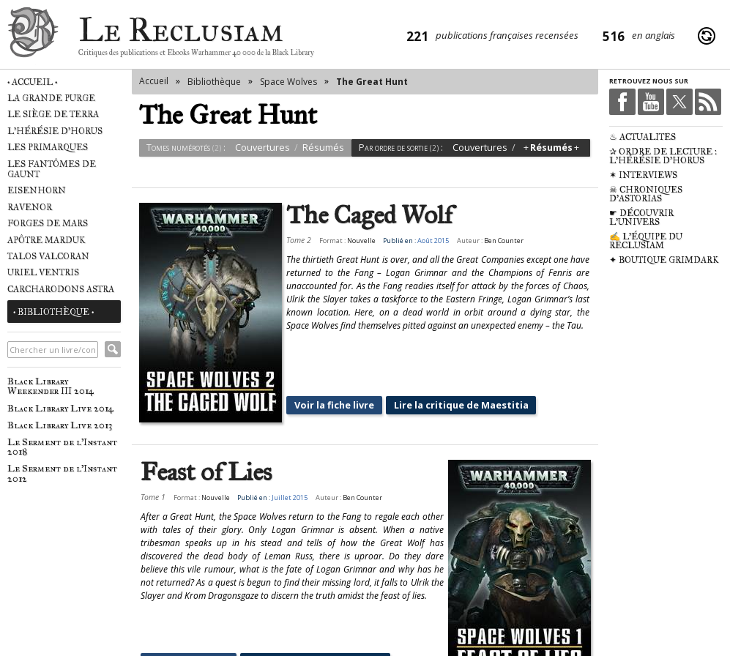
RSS (708, 102)
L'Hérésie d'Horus (55, 131)
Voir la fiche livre (325, 373)
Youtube (651, 102)
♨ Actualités (642, 137)
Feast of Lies (206, 440)
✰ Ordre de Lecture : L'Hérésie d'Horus (663, 155)
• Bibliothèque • (53, 312)
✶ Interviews (643, 175)
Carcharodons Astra (60, 289)
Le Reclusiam (33, 36)
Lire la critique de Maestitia (449, 373)
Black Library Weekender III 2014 (50, 386)
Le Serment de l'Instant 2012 (62, 473)
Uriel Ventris (43, 272)
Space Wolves (288, 81)
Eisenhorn (36, 190)
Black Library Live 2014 (60, 408)
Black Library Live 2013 (59, 425)
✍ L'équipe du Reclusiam (645, 240)
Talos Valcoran (48, 256)
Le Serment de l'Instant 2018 (62, 447)
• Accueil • (32, 82)
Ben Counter (494, 240)
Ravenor (29, 207)
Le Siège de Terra (53, 114)
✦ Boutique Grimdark (664, 260)
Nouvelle (352, 240)
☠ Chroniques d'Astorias (645, 194)
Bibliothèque (214, 81)
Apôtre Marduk (46, 240)
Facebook (622, 102)
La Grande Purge (51, 98)
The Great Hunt (372, 81)
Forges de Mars (47, 223)
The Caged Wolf (361, 215)
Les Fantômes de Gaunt (51, 169)
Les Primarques (47, 147)
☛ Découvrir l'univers (641, 217)
